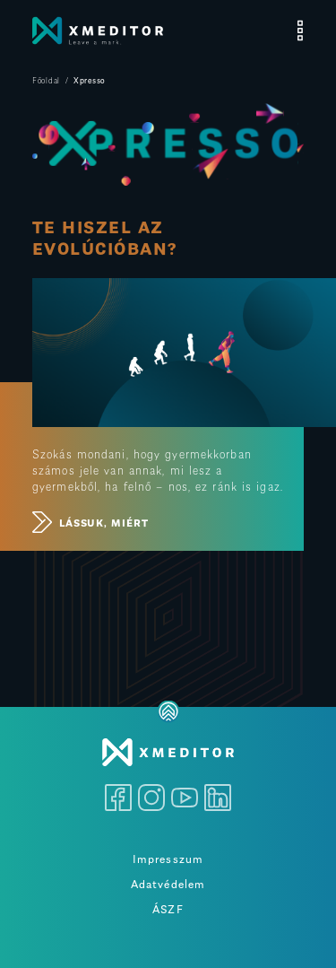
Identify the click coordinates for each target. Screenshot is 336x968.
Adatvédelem (167, 883)
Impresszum (167, 858)
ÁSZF (167, 908)
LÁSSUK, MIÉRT (90, 522)
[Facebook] (118, 793)
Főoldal (46, 79)
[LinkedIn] (217, 793)
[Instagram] (151, 793)
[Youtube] (184, 793)
